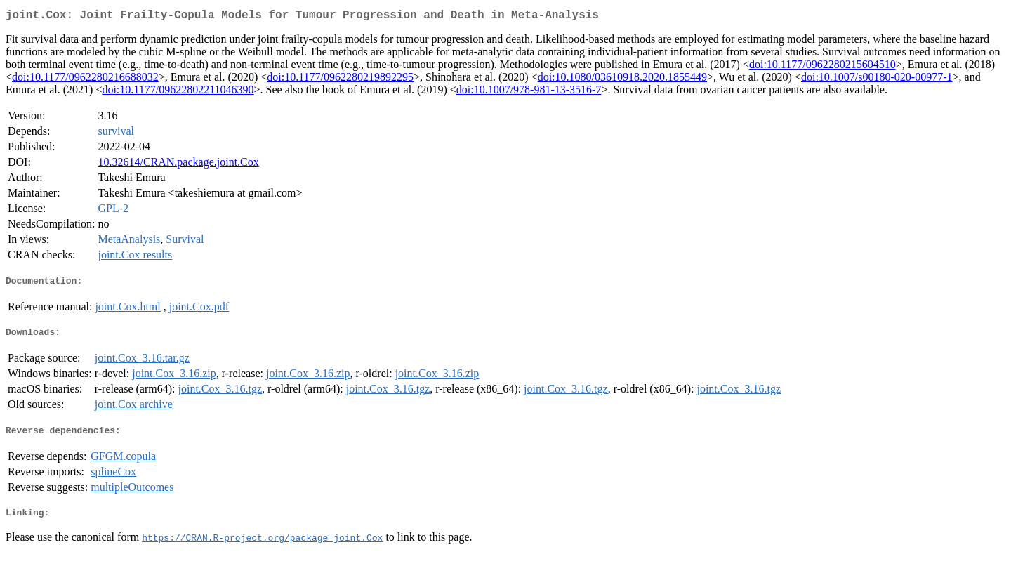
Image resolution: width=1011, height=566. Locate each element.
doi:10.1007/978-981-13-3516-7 (529, 92)
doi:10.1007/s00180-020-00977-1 (877, 80)
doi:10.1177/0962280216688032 (85, 80)
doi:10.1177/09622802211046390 (177, 92)
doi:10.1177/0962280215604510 (822, 67)
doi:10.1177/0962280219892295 (340, 80)
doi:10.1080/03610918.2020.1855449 (622, 80)
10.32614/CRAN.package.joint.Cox (178, 165)
